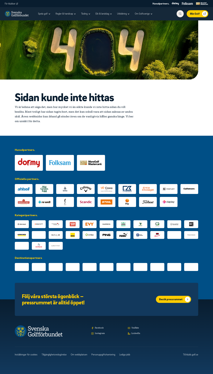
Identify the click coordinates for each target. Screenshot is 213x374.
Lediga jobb (124, 354)
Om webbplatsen (79, 354)
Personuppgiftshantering (103, 354)
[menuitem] (44, 13)
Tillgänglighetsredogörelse (54, 354)
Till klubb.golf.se (190, 354)
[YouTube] (145, 328)
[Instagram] (108, 333)
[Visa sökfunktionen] (180, 13)
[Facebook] (108, 328)
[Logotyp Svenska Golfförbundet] (17, 14)
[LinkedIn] (145, 333)
